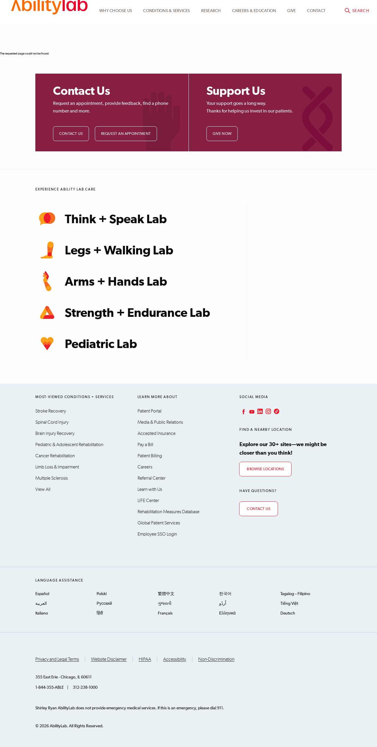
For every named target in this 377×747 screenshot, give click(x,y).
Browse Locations (265, 469)
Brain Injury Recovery (55, 433)
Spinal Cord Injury (52, 422)
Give (291, 39)
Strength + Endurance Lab (122, 312)
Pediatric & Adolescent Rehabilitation (69, 444)
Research (211, 39)
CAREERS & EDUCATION (254, 39)
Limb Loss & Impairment (57, 467)
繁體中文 (166, 594)
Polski (102, 594)
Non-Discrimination (216, 659)
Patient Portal (311, 11)
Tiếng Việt (289, 604)
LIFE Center (148, 500)
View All (42, 489)
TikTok (276, 411)
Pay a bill (353, 11)
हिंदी (100, 613)
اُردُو (222, 604)
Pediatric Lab (86, 343)
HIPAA (145, 659)
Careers (145, 467)
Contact (316, 39)
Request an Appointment (126, 134)
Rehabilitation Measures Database (168, 511)
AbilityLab (49, 29)
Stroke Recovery (50, 411)
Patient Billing (150, 455)
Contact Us (71, 134)
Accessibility (174, 659)
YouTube (251, 411)
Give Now (222, 134)
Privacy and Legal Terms (57, 659)
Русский (104, 604)
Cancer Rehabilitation (55, 455)
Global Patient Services (159, 523)
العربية (41, 604)
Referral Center (152, 478)
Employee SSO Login (157, 534)
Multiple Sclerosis (51, 478)
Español (42, 594)
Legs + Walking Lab (104, 250)
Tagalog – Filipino (295, 594)
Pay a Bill (145, 444)
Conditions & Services (166, 39)
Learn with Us (150, 489)
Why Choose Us (115, 39)
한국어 (225, 594)
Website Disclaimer (109, 659)
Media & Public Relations (160, 422)
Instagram (267, 411)
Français (165, 613)
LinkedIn (259, 411)
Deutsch (287, 613)
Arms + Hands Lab (101, 281)
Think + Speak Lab (101, 219)
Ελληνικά (227, 613)
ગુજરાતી (164, 604)
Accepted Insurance (157, 433)
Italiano (41, 613)
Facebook (243, 411)
